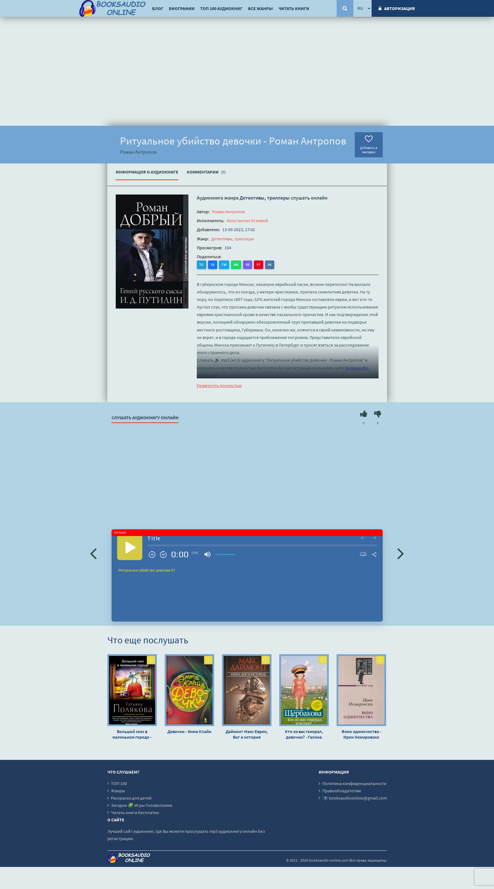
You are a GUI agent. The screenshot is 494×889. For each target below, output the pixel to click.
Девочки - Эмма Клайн (189, 731)
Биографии (182, 8)
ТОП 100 (119, 783)
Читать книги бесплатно (135, 812)
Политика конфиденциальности (354, 783)
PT (259, 264)
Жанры (118, 790)
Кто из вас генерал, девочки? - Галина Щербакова (304, 734)
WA (236, 264)
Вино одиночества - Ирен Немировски (361, 734)
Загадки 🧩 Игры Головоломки (141, 805)
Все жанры (260, 8)
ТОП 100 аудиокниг (221, 8)
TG (202, 264)
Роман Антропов (228, 211)
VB (248, 264)
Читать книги (293, 8)
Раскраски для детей (131, 798)
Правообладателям (341, 790)
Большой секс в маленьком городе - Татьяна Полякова (132, 734)
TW (224, 264)
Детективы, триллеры (265, 198)
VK (270, 264)
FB (213, 264)
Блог (157, 8)
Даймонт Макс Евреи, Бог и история (247, 734)
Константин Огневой (247, 220)
